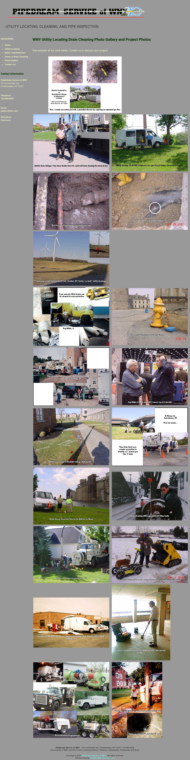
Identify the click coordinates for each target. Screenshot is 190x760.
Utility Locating (12, 49)
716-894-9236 (7, 98)
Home (7, 45)
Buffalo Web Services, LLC (102, 758)
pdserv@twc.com (9, 111)
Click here (6, 120)
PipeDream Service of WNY (94, 756)
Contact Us (10, 64)
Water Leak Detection (15, 53)
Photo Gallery (11, 60)
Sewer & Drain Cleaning (16, 56)
